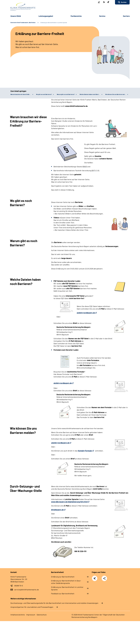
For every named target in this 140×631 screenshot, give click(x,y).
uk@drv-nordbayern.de (86, 313)
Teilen (104, 578)
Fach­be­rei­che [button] (76, 16)
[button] (122, 2)
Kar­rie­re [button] (126, 16)
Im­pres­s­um (30, 615)
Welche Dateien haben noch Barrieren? (91, 94)
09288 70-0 (18, 586)
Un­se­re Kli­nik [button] (15, 16)
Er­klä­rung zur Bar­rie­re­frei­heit (62, 577)
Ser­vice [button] (102, 16)
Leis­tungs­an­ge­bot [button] (46, 16)
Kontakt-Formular (85, 451)
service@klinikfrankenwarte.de (26, 589)
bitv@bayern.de (57, 510)
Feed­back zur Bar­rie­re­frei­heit (62, 593)
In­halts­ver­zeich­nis (17, 615)
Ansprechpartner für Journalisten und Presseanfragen (31, 607)
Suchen (123, 2)
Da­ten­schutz (42, 615)
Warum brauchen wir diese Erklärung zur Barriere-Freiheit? (21, 94)
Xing (95, 577)
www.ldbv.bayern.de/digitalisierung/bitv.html (69, 502)
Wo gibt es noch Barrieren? (44, 94)
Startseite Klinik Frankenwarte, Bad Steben (23, 22)
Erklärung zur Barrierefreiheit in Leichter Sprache (54, 22)
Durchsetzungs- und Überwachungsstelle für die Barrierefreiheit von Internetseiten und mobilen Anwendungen (54, 603)
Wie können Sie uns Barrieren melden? (116, 94)
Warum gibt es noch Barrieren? (66, 94)
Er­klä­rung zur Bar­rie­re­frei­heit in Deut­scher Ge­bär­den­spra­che (66, 582)
